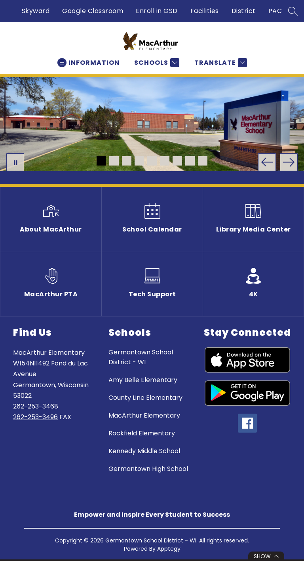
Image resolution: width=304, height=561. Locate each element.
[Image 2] (114, 161)
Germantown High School (148, 468)
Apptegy (168, 549)
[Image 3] (126, 161)
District (244, 10)
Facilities (204, 10)
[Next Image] (289, 162)
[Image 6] (164, 161)
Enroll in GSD (157, 10)
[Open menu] (88, 63)
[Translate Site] (219, 63)
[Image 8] (190, 161)
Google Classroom (92, 10)
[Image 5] (152, 161)
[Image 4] (139, 161)
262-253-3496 (35, 417)
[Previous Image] (267, 162)
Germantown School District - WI (140, 357)
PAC (275, 10)
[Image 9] (202, 161)
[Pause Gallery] (15, 162)
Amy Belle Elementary (142, 379)
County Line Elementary (145, 397)
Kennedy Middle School (144, 451)
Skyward (36, 10)
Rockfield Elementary (141, 433)
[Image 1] (101, 161)
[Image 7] (177, 161)
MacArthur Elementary (144, 415)
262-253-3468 (35, 406)
